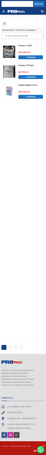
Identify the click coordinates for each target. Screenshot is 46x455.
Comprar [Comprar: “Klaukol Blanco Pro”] (30, 97)
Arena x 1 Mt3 (25, 45)
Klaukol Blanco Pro (27, 85)
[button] (40, 449)
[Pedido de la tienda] (23, 36)
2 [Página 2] (9, 347)
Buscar (39, 4)
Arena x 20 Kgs (25, 65)
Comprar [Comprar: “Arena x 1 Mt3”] (30, 57)
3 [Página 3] (15, 347)
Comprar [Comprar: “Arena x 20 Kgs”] (30, 77)
